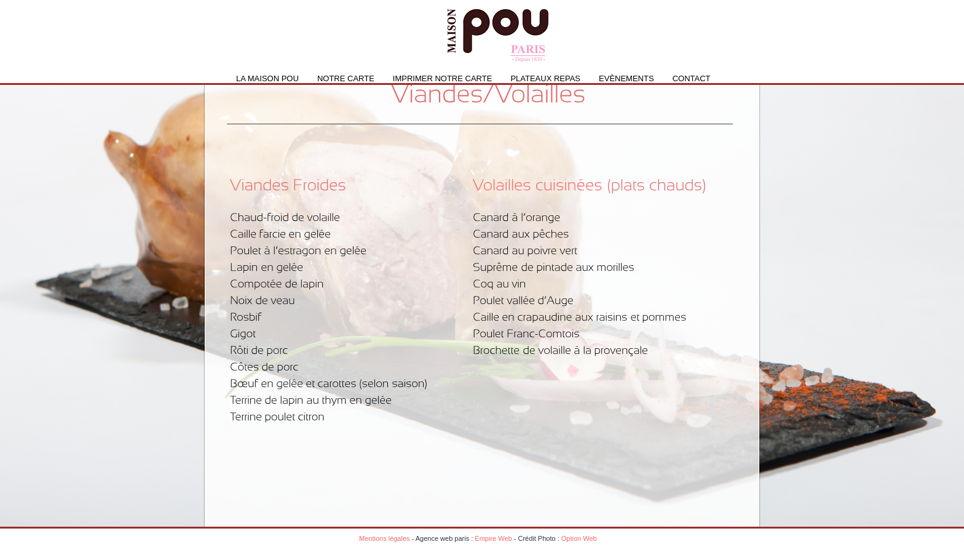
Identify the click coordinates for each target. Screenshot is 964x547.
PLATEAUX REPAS (545, 78)
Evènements (626, 78)
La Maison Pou (267, 78)
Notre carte (345, 78)
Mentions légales (384, 538)
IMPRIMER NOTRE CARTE (442, 78)
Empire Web (493, 538)
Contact (692, 78)
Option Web (579, 538)
